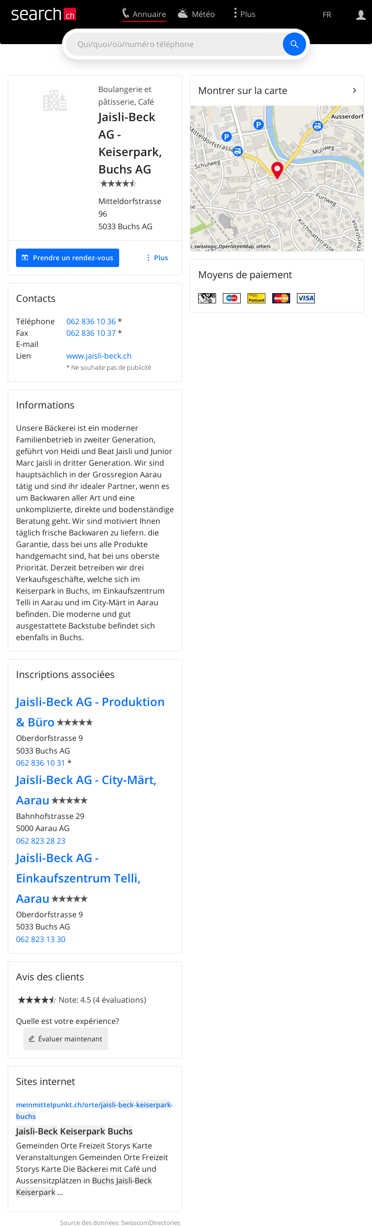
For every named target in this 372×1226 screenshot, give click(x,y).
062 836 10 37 (91, 333)
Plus (161, 257)
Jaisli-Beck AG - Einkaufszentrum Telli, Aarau (78, 877)
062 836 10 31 (40, 762)
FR (327, 14)
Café (146, 101)
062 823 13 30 (40, 939)
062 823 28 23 (40, 840)
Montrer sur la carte (242, 90)
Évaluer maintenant (70, 1038)
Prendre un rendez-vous (73, 257)
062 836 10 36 (91, 321)
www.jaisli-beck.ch (99, 355)
